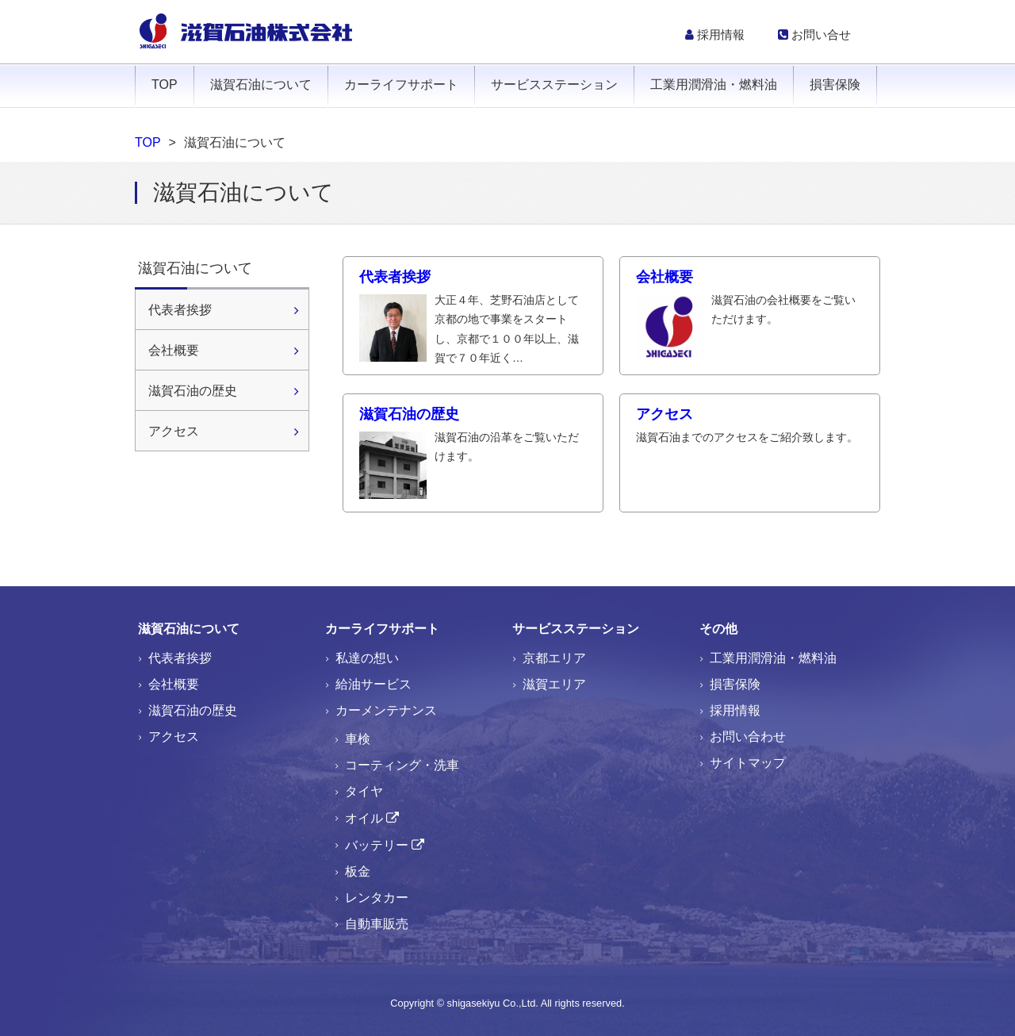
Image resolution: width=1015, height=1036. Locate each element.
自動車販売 (376, 923)
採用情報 (715, 34)
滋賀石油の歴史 (473, 436)
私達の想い (367, 658)
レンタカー (376, 897)
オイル (364, 818)
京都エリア (554, 658)
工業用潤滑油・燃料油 (713, 84)
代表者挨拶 (473, 318)
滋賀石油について (261, 84)
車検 (357, 739)
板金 (357, 871)
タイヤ (364, 791)
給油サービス (373, 684)
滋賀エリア (554, 684)
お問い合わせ (748, 736)
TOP (164, 84)
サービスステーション (554, 84)
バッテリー (376, 845)
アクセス (750, 426)
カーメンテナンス (386, 710)
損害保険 (835, 84)
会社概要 (750, 299)
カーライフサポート (401, 84)
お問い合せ (814, 34)
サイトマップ (748, 762)
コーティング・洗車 (402, 765)
